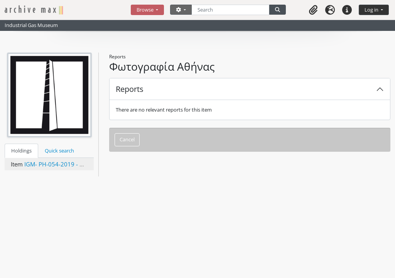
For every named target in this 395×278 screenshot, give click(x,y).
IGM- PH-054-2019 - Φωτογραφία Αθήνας (80, 164)
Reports (129, 89)
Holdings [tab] (21, 150)
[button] (313, 10)
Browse (146, 9)
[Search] (230, 10)
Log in (372, 9)
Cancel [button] (127, 139)
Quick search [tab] (59, 150)
